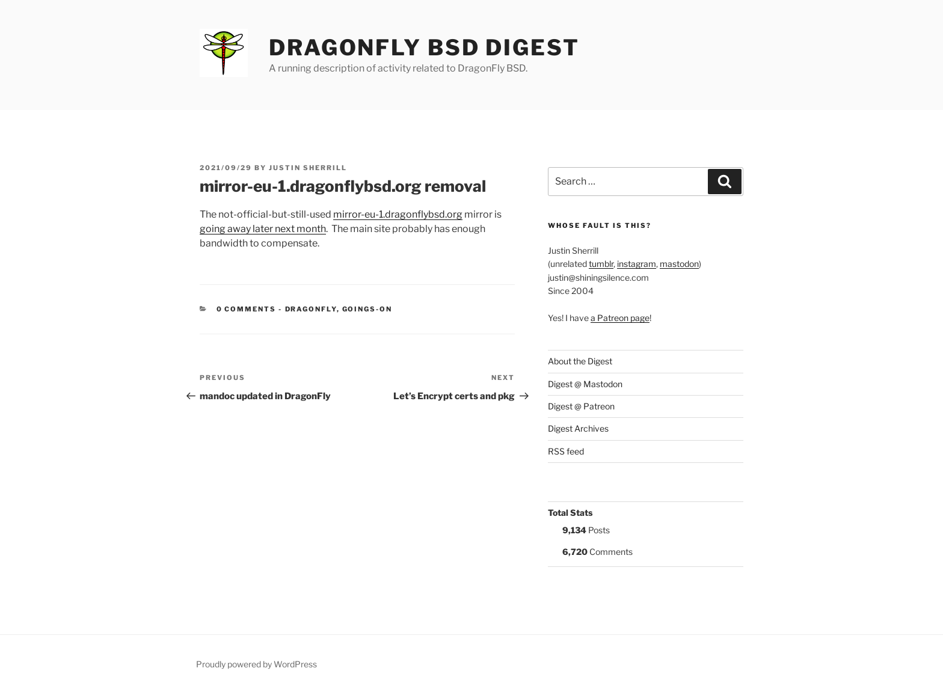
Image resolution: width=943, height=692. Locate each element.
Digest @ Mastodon (585, 384)
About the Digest (580, 361)
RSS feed (566, 451)
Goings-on (367, 309)
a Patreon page (620, 318)
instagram (636, 264)
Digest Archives (578, 428)
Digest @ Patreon (581, 406)
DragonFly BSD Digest (424, 47)
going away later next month (263, 228)
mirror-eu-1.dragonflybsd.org (397, 214)
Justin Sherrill (308, 168)
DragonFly (311, 309)
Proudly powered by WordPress (256, 664)
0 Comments (247, 309)
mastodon (679, 264)
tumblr (601, 264)
